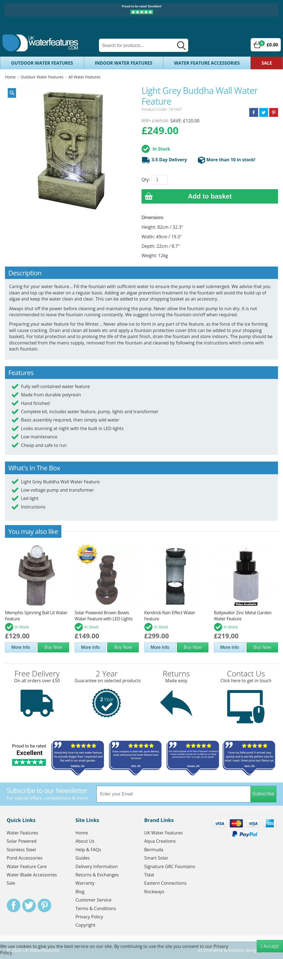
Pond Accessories (25, 858)
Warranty (85, 883)
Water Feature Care (27, 866)
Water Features (22, 833)
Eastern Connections (165, 883)
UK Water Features (163, 833)
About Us (85, 841)
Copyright (85, 925)
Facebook (13, 905)
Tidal (149, 875)
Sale (266, 63)
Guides (82, 858)
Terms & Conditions (95, 908)
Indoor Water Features (123, 63)
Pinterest (44, 905)
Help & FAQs (88, 850)
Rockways (154, 892)
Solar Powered (21, 841)
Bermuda (153, 850)
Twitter (29, 905)
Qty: (146, 179)
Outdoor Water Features (42, 63)
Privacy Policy (89, 917)
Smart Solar (156, 858)
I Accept (270, 946)
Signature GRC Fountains (169, 866)
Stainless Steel (21, 850)
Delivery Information (96, 866)
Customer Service (93, 900)
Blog (80, 892)
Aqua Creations (160, 841)
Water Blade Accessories (32, 875)
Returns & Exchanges (97, 875)
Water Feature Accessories (207, 63)
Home (10, 77)
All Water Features (85, 77)
